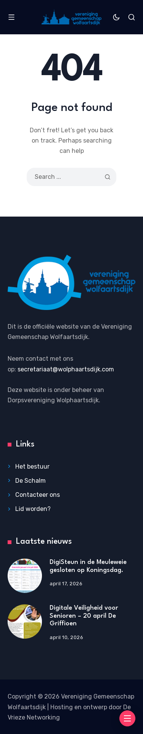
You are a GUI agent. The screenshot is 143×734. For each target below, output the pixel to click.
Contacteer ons (37, 494)
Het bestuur (32, 466)
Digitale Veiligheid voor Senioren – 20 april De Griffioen (84, 616)
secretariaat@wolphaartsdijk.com (66, 369)
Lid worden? (33, 508)
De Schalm (30, 480)
